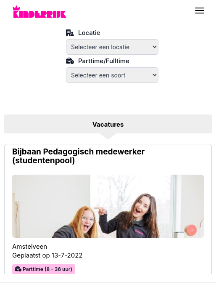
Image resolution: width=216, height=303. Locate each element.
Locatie (83, 32)
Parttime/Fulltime (97, 60)
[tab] (108, 125)
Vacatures (108, 124)
